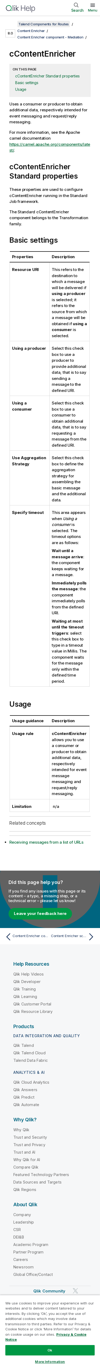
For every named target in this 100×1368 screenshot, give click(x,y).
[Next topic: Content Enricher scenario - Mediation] (73, 936)
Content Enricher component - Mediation (50, 37)
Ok (49, 1350)
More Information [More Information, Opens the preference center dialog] (50, 1361)
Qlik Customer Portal (32, 1004)
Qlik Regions (24, 1189)
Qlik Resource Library (33, 1011)
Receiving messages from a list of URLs (46, 842)
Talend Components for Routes (43, 24)
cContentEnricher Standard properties (47, 76)
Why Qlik (21, 1129)
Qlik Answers (25, 1089)
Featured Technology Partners (41, 1174)
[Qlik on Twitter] (75, 1291)
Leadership (23, 1222)
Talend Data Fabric (30, 1060)
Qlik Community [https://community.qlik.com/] (49, 1291)
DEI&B (18, 1237)
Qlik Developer (27, 981)
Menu (92, 10)
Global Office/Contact (33, 1274)
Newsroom (23, 1267)
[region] (50, 1331)
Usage (20, 89)
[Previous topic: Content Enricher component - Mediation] (26, 936)
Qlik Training (24, 989)
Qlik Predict (23, 1097)
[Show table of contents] (11, 24)
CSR (17, 1229)
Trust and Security (30, 1137)
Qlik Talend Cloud (29, 1053)
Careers (20, 1259)
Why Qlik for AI (26, 1159)
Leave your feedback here (40, 913)
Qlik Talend (23, 1045)
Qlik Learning (25, 996)
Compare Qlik (25, 1167)
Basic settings (26, 82)
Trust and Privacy (29, 1144)
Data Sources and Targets (37, 1182)
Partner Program (28, 1252)
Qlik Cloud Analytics (31, 1082)
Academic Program (31, 1244)
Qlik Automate (26, 1104)
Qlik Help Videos (28, 974)
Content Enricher (31, 31)
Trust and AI (24, 1152)
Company (22, 1214)
